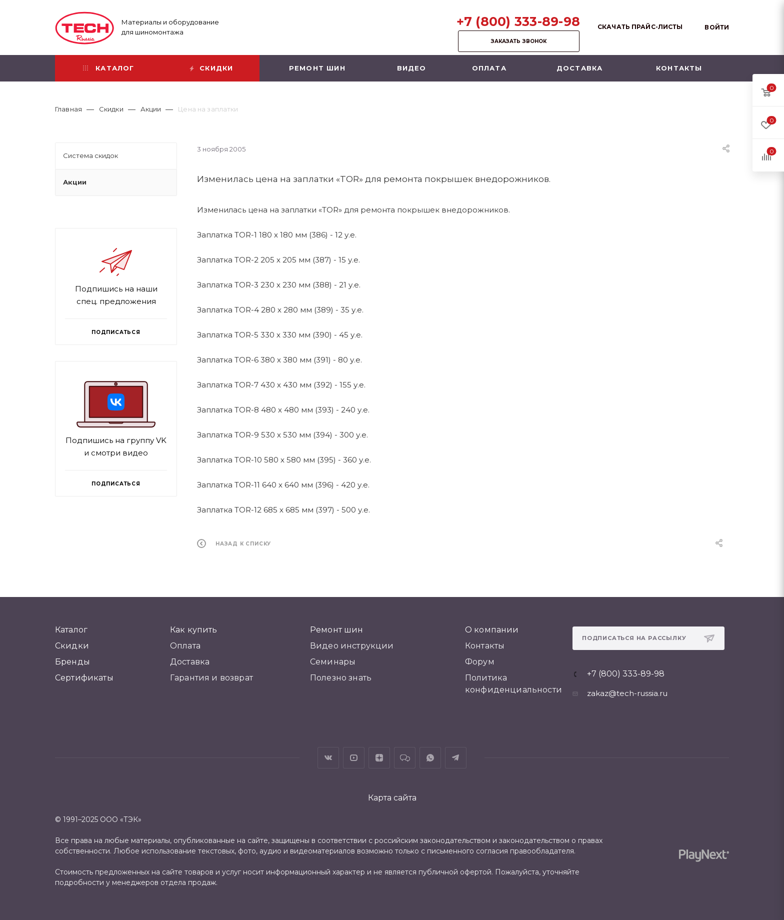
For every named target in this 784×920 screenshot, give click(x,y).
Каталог (71, 629)
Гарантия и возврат (211, 677)
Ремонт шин (337, 629)
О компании (492, 629)
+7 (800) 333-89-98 (518, 21)
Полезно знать (341, 677)
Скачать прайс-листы (640, 26)
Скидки (72, 645)
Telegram (455, 757)
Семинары (333, 661)
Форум (479, 661)
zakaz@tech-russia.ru (627, 693)
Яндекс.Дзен (379, 757)
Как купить (194, 629)
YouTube (353, 757)
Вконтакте (328, 757)
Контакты (484, 645)
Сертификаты (84, 677)
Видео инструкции (352, 645)
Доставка (190, 661)
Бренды (72, 661)
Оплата (185, 645)
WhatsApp (430, 757)
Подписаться (116, 483)
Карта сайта (392, 797)
